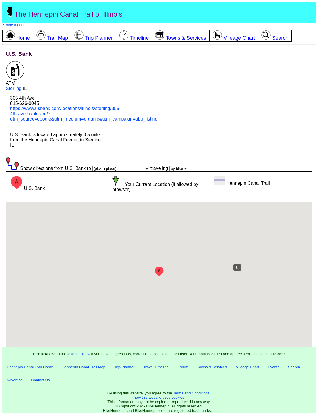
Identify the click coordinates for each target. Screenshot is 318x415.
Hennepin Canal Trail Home (30, 367)
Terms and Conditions (191, 393)
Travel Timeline (156, 367)
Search (294, 367)
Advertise (14, 380)
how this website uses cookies (159, 397)
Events (273, 367)
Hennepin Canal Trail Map (83, 367)
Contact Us (40, 380)
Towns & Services (212, 367)
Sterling (13, 88)
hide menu (13, 25)
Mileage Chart (247, 367)
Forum (182, 367)
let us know (80, 354)
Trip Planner (124, 367)
